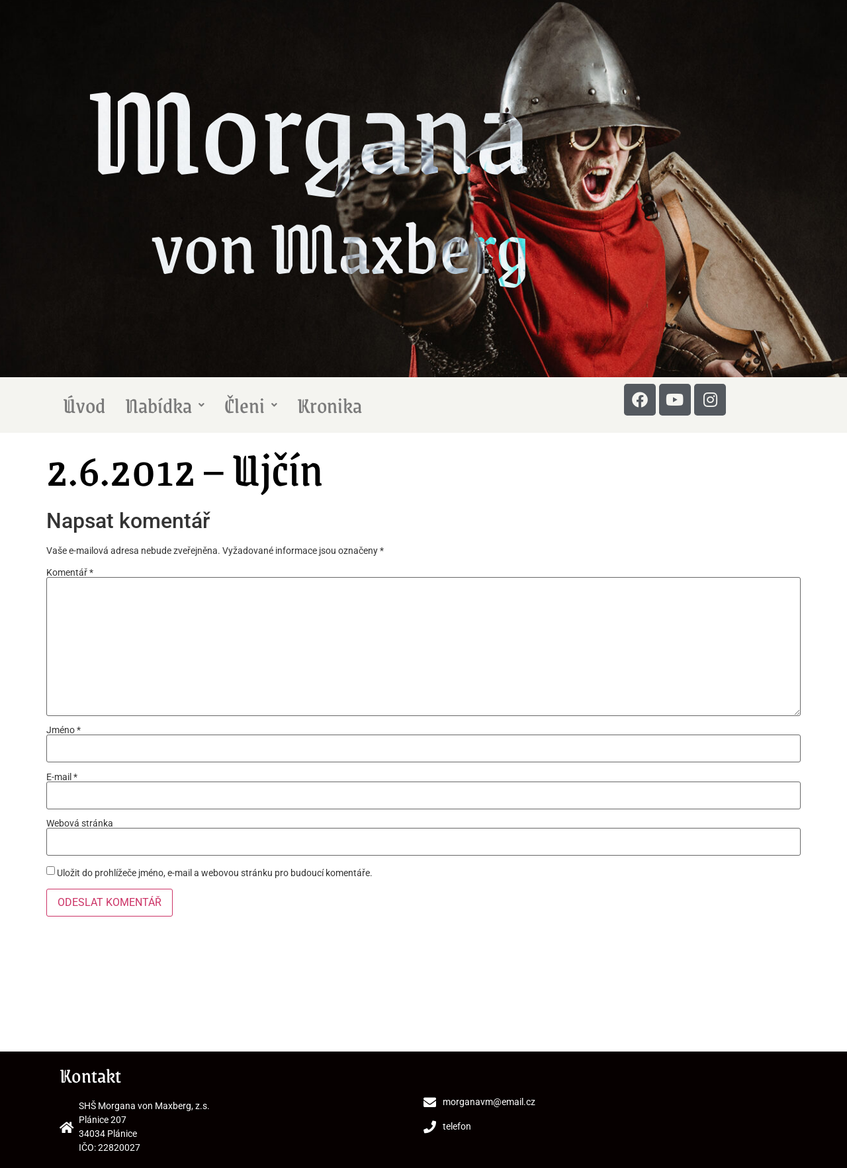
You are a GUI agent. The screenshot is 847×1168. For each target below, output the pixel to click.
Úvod (84, 405)
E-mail (61, 777)
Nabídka (164, 405)
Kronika (329, 405)
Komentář (69, 572)
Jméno (63, 730)
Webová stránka (79, 823)
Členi (250, 405)
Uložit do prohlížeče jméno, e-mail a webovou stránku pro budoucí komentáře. (215, 872)
